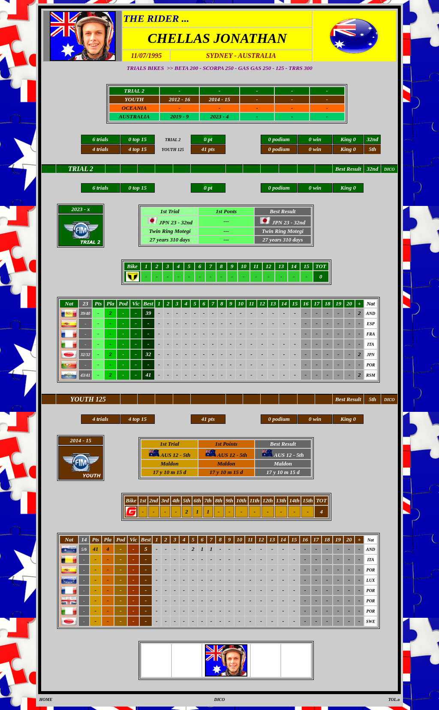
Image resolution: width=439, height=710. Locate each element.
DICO (219, 699)
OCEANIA (134, 108)
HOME (46, 699)
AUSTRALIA (134, 116)
